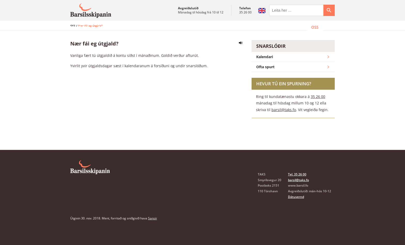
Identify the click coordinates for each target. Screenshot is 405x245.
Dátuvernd (296, 209)
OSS (314, 27)
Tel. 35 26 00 (297, 187)
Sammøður (130, 27)
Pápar (104, 27)
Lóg (227, 27)
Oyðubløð (250, 27)
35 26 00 (245, 12)
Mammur (79, 27)
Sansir (152, 231)
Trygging (204, 27)
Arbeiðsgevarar (168, 27)
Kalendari (293, 69)
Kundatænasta (286, 27)
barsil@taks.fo (283, 122)
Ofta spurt (293, 79)
